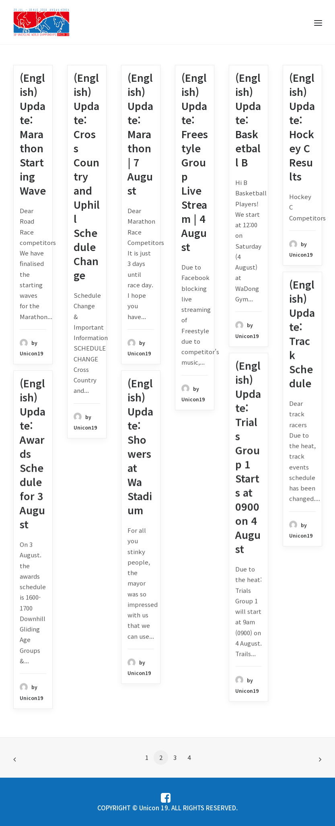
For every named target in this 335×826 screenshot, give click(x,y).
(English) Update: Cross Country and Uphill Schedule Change (87, 176)
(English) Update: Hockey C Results (302, 126)
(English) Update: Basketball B (248, 119)
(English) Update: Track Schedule (302, 333)
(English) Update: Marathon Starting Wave (33, 133)
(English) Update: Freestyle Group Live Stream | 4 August (194, 162)
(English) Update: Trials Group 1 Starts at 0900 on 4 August (248, 457)
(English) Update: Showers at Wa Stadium (140, 446)
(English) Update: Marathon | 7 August (140, 133)
